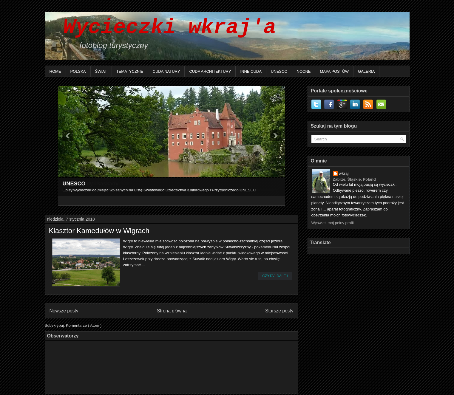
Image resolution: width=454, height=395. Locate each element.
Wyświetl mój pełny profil (332, 223)
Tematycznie (129, 71)
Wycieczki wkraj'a (163, 27)
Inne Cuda (251, 71)
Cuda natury (166, 71)
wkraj (344, 173)
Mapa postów (334, 71)
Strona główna (172, 310)
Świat (101, 71)
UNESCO (279, 71)
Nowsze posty (64, 310)
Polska (78, 71)
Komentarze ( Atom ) (83, 325)
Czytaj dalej (275, 276)
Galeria (366, 71)
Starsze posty (279, 310)
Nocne (304, 71)
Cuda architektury (210, 71)
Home (55, 71)
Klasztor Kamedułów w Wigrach (99, 230)
